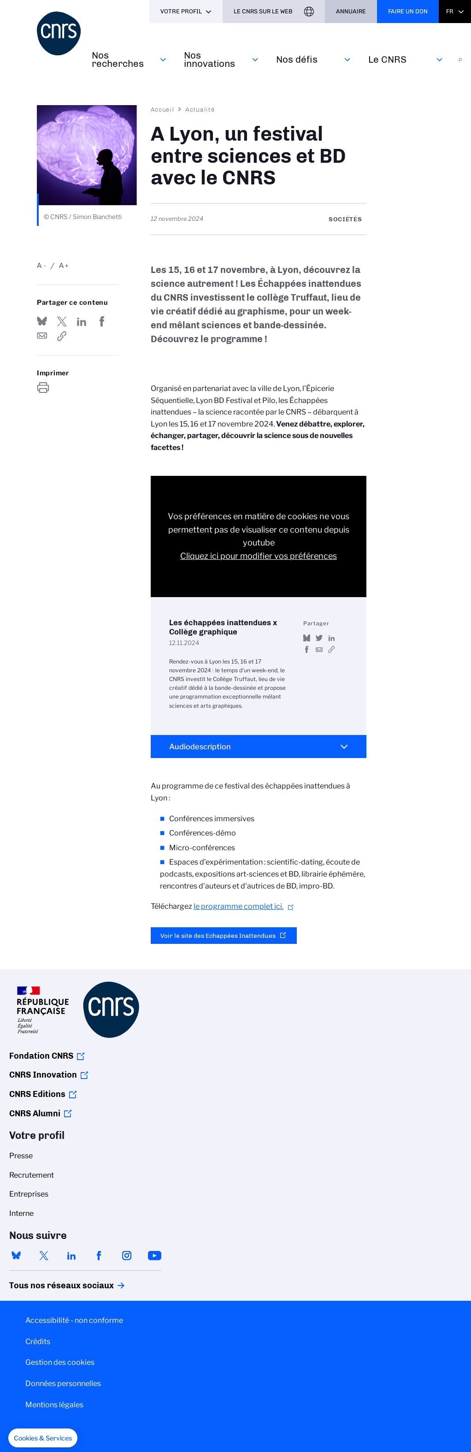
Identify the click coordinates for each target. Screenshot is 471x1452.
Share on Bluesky (42, 321)
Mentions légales (54, 1404)
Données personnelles (63, 1383)
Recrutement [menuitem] (31, 1175)
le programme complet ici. (238, 906)
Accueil (163, 109)
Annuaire (351, 11)
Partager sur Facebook (102, 321)
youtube (154, 1255)
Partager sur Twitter (62, 321)
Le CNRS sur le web (263, 11)
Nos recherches (118, 59)
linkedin (71, 1255)
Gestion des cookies (59, 1362)
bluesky (16, 1255)
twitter (44, 1255)
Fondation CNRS (41, 1056)
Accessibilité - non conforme (74, 1320)
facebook (99, 1255)
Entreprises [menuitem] (28, 1194)
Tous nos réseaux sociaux (45, 1285)
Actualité (200, 109)
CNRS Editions (37, 1094)
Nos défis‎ (297, 59)
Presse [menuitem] (21, 1155)
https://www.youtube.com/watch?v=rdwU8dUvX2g (331, 649)
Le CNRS (387, 59)
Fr (449, 11)
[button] (42, 1438)
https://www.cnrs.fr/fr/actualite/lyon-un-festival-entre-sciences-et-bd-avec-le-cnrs (62, 336)
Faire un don (408, 11)
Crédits (37, 1341)
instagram (127, 1255)
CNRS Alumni (34, 1113)
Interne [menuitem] (21, 1213)
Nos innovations (209, 59)
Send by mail (42, 336)
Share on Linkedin (82, 321)
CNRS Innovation (43, 1075)
